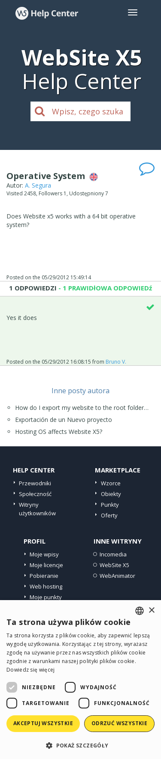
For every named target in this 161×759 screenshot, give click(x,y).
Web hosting (46, 586)
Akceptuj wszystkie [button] (43, 723)
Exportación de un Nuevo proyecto (63, 419)
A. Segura (38, 185)
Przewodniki (35, 483)
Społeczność (35, 494)
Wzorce (111, 483)
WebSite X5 (114, 565)
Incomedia (113, 554)
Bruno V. (116, 361)
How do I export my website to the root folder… (82, 407)
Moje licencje (46, 565)
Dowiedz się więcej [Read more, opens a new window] (30, 669)
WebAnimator (117, 576)
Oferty (109, 515)
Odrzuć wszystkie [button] (119, 723)
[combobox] (139, 611)
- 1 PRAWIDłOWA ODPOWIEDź (104, 288)
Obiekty (111, 494)
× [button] (151, 610)
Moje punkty (46, 597)
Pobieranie (44, 576)
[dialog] (80, 679)
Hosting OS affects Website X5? (58, 431)
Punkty (110, 504)
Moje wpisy (44, 554)
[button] (80, 745)
